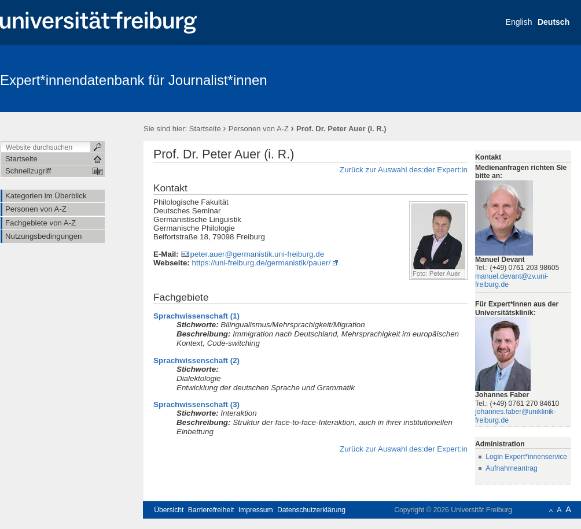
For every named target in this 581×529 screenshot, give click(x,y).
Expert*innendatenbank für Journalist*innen (133, 80)
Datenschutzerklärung (311, 510)
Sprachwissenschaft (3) (196, 404)
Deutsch (553, 22)
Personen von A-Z (259, 128)
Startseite (205, 128)
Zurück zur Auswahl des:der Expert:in (404, 169)
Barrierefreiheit (211, 510)
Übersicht (168, 510)
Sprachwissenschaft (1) (196, 316)
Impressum (255, 510)
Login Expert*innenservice (526, 457)
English (519, 22)
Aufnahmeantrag (512, 468)
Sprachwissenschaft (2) (196, 360)
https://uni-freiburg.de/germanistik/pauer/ (261, 262)
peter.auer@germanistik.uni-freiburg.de (257, 254)
